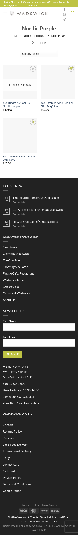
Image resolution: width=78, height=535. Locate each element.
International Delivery (17, 451)
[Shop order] (39, 53)
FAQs (6, 458)
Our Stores (10, 247)
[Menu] (5, 13)
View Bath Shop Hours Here (21, 403)
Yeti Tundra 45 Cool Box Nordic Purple (17, 104)
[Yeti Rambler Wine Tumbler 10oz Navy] (20, 135)
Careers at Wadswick (16, 293)
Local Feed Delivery (15, 444)
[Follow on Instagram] (64, 14)
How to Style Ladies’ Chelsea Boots (35, 221)
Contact (8, 425)
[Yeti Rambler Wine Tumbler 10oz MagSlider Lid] (58, 82)
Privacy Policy (12, 477)
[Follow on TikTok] (64, 19)
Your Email (39, 342)
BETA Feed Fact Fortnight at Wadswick (38, 209)
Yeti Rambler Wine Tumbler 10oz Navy (19, 158)
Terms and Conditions (17, 484)
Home (14, 36)
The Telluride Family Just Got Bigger (36, 197)
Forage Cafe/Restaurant (18, 273)
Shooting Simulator (15, 267)
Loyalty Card (11, 464)
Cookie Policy (12, 490)
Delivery (8, 438)
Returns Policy (12, 431)
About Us (9, 300)
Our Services (11, 286)
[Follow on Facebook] (64, 9)
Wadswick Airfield (14, 280)
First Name (39, 326)
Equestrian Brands (46, 504)
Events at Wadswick (16, 253)
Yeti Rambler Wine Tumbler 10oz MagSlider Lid (57, 104)
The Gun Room (12, 260)
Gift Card (9, 471)
